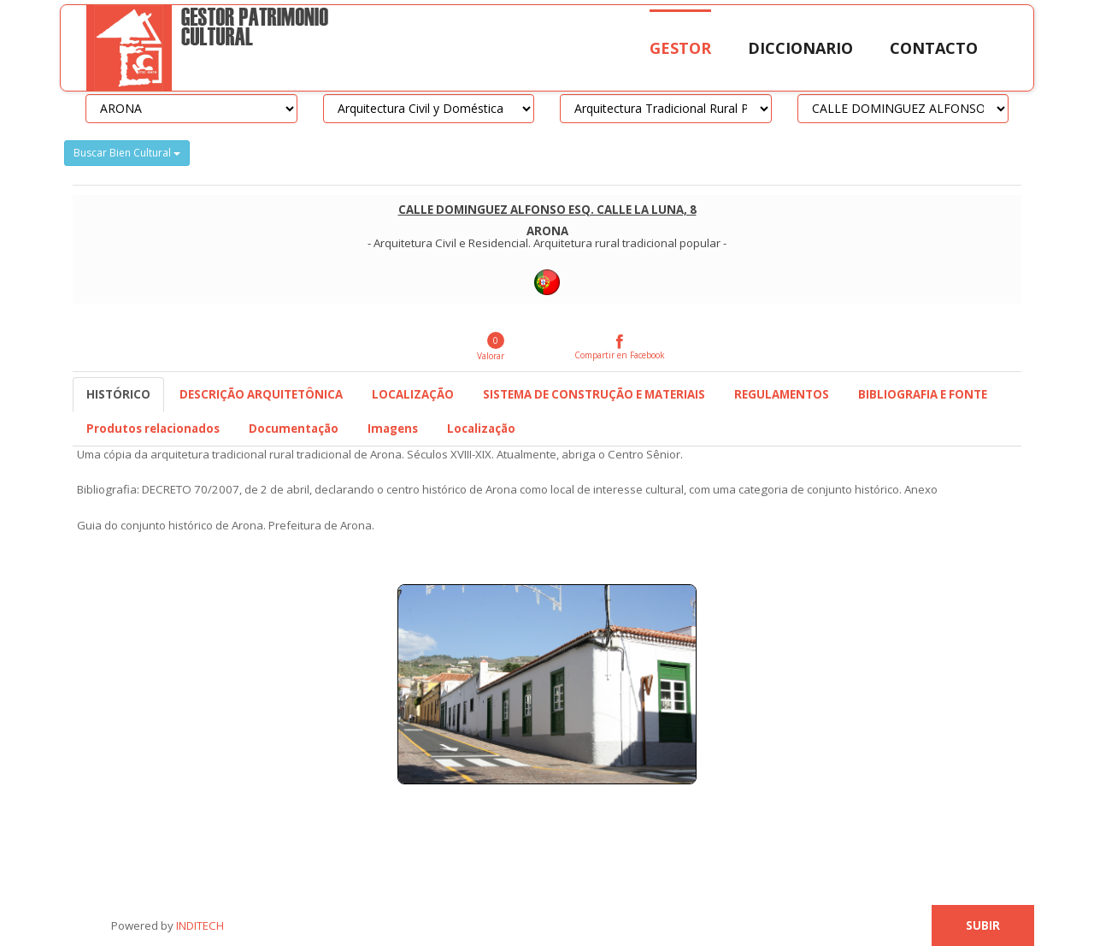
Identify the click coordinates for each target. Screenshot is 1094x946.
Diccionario (800, 48)
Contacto (934, 48)
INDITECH (199, 925)
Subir (983, 925)
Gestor (680, 48)
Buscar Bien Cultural (127, 152)
